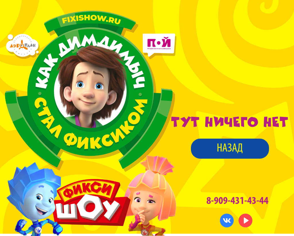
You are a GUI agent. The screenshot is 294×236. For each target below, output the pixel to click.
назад (230, 148)
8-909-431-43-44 (237, 201)
